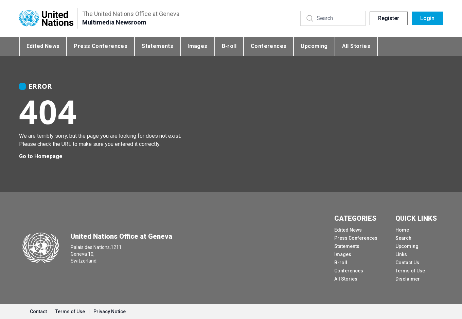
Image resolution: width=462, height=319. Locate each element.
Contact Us (407, 262)
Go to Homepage (41, 156)
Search (403, 238)
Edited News (42, 46)
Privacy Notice (109, 311)
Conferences (268, 46)
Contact (38, 311)
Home (402, 230)
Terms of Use (410, 270)
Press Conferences (100, 46)
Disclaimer (407, 279)
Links (401, 254)
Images (197, 46)
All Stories (356, 46)
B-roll (229, 46)
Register (388, 18)
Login (427, 18)
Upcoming (314, 46)
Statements (157, 46)
